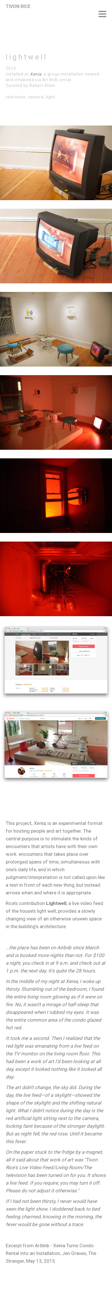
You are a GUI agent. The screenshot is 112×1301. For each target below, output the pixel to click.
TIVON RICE (18, 6)
